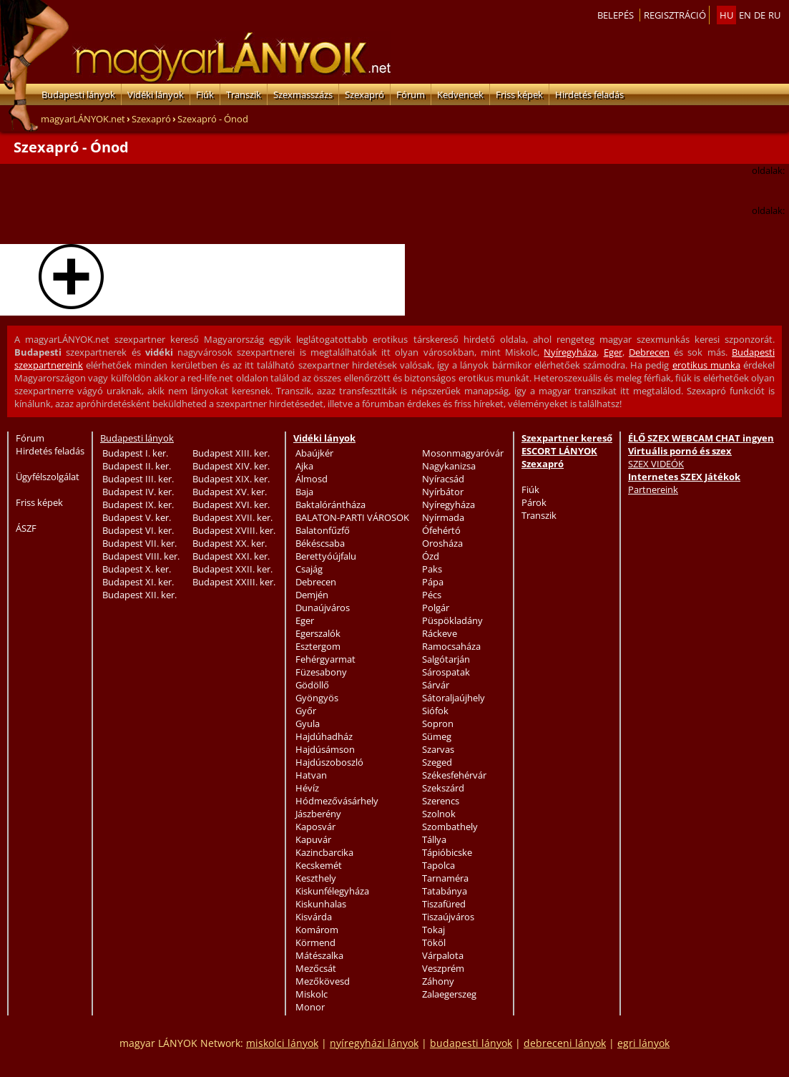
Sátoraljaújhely (453, 697)
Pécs (431, 594)
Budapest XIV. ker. (231, 465)
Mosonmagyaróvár (463, 453)
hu (726, 15)
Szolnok (439, 813)
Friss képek (519, 94)
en (745, 15)
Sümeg (436, 736)
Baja (304, 491)
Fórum (410, 94)
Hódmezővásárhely (336, 800)
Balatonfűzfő (322, 530)
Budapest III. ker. (138, 478)
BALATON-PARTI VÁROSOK (352, 517)
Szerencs (440, 800)
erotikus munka (706, 365)
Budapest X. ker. (136, 568)
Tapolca (438, 865)
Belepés (615, 15)
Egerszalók (317, 633)
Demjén (311, 594)
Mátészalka (319, 955)
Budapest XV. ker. (229, 491)
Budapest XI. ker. (138, 581)
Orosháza (442, 543)
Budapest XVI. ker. (231, 504)
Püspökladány (452, 620)
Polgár (435, 607)
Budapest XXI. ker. (231, 556)
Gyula (307, 723)
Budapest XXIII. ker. (233, 581)
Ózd (430, 556)
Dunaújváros (322, 607)
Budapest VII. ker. (139, 543)
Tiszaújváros (448, 916)
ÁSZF (26, 528)
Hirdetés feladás (589, 94)
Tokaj (433, 929)
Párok (534, 502)
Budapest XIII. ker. (231, 453)
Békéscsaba (320, 543)
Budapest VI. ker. (138, 530)
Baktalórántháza (330, 504)
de (759, 15)
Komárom (316, 929)
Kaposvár (315, 826)
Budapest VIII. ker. (141, 556)
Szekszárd (443, 787)
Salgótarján (446, 659)
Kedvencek (460, 94)
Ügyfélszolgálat (47, 476)
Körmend (315, 942)
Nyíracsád (443, 478)
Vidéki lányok (155, 94)
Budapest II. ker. (136, 465)
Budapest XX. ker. (229, 543)
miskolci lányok (282, 1043)
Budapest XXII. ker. (232, 568)
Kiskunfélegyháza (332, 890)
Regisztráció (675, 15)
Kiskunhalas (320, 903)
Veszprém (443, 968)
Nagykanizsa (449, 465)
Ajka (304, 465)
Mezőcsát (315, 968)
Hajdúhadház (324, 736)
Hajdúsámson (325, 749)
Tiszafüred (444, 903)
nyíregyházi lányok (374, 1043)
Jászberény (318, 813)
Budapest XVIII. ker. (233, 530)
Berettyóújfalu (325, 556)
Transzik (243, 94)
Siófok (435, 710)
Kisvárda (313, 916)
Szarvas (438, 749)
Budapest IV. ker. (138, 491)
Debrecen (649, 352)
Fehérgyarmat (325, 659)
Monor (310, 1006)
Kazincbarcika (324, 852)
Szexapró (364, 94)
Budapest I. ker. (135, 453)
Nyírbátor (443, 491)
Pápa (432, 581)
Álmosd (311, 478)
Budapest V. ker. (136, 517)
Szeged (437, 762)
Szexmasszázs (303, 94)
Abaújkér (314, 453)
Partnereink (653, 489)
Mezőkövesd (322, 981)
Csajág (309, 568)
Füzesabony (321, 672)
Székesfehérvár (454, 775)
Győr (305, 710)
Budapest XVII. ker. (232, 517)
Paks (432, 568)
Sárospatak (446, 672)
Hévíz (307, 787)
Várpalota (443, 955)
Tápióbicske (447, 852)
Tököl (434, 942)
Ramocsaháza (451, 646)
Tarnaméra (445, 878)
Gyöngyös (316, 697)
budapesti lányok (471, 1043)
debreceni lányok (565, 1043)
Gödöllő (312, 684)
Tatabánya (444, 890)
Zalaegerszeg (449, 994)
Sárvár (435, 684)
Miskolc (311, 994)
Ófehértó (441, 530)
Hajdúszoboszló (329, 762)
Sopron (438, 723)
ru (774, 15)
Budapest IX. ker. (138, 504)
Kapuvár (313, 839)
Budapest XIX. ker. (231, 478)
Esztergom (317, 646)
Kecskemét (318, 865)
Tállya (434, 839)
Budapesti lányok (78, 94)
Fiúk (205, 94)
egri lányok (643, 1043)
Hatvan (311, 775)
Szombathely (450, 826)
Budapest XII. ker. (139, 594)
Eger (613, 352)
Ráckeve (439, 633)
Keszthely (315, 878)
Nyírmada (443, 517)
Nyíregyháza (570, 352)
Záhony (438, 981)
